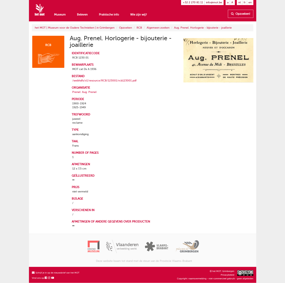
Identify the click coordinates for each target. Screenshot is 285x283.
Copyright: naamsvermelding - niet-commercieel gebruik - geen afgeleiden (215, 278)
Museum (60, 14)
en (250, 2)
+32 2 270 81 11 (193, 2)
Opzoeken (125, 27)
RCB (139, 27)
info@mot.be (214, 2)
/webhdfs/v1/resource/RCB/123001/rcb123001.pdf (104, 80)
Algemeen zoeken (158, 27)
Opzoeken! (240, 14)
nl (239, 2)
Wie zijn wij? (138, 14)
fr (245, 2)
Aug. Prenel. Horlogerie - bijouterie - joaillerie (203, 27)
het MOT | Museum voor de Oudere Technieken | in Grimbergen (74, 27)
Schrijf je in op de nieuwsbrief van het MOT (55, 273)
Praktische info (109, 14)
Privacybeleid (227, 275)
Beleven (82, 14)
